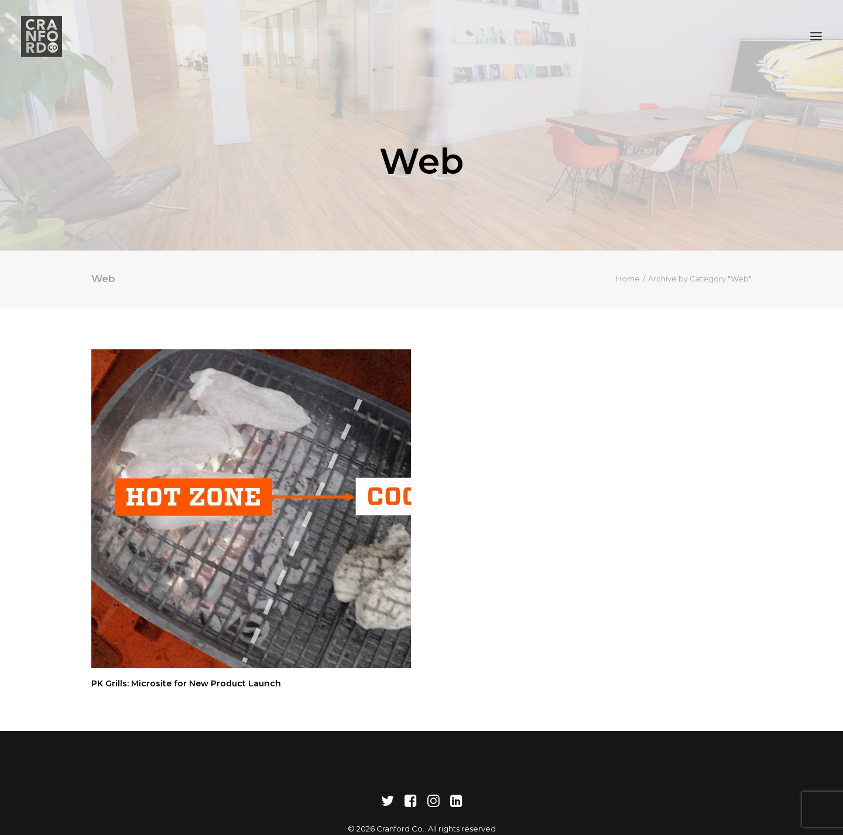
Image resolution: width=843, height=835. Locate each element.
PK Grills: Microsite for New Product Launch (186, 667)
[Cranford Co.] (41, 36)
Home (628, 262)
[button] (816, 36)
